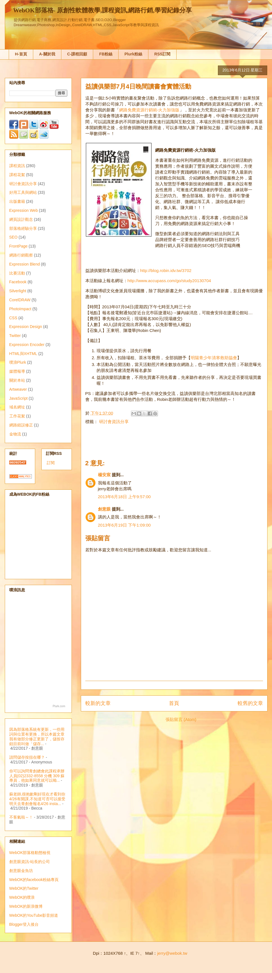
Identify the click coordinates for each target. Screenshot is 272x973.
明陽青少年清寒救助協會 (214, 357)
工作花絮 (17, 416)
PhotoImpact (20, 309)
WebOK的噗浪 (22, 897)
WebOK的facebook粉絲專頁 (34, 879)
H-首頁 (21, 54)
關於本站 (17, 380)
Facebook (17, 282)
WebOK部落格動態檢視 (30, 852)
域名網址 (17, 407)
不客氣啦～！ (21, 817)
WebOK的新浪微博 (26, 906)
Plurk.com (59, 706)
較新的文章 (98, 703)
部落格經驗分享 (23, 228)
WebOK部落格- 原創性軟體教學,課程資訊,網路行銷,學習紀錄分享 (102, 10)
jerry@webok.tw (172, 953)
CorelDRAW (20, 300)
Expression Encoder (26, 344)
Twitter (15, 335)
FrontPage (18, 246)
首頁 (174, 703)
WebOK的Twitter (24, 888)
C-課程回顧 (77, 54)
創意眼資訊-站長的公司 (29, 861)
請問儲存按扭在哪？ (27, 757)
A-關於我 (47, 54)
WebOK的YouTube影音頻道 (33, 915)
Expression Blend (24, 264)
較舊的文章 (250, 703)
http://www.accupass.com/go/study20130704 (169, 280)
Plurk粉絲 (133, 54)
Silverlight (17, 291)
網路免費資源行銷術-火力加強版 (149, 109)
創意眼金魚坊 (21, 870)
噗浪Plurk (17, 362)
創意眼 (104, 509)
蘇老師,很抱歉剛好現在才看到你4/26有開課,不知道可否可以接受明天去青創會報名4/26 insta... (37, 799)
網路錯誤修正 (21, 425)
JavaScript (18, 398)
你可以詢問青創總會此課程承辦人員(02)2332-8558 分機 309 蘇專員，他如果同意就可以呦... (37, 776)
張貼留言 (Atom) (181, 719)
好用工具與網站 (23, 192)
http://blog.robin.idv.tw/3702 (165, 270)
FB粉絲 (105, 54)
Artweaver (18, 389)
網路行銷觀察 (21, 255)
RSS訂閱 (162, 54)
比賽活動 (17, 273)
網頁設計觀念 (21, 219)
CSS (13, 318)
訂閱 (51, 462)
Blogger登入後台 (24, 924)
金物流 (15, 434)
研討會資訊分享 (114, 421)
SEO (13, 237)
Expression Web (23, 210)
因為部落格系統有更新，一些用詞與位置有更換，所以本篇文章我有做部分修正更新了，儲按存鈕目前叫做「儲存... (36, 736)
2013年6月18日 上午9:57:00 (124, 496)
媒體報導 (17, 371)
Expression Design (25, 326)
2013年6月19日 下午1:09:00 (124, 525)
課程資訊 (17, 165)
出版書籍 (17, 201)
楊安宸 (104, 474)
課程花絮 (17, 174)
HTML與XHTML (23, 353)
